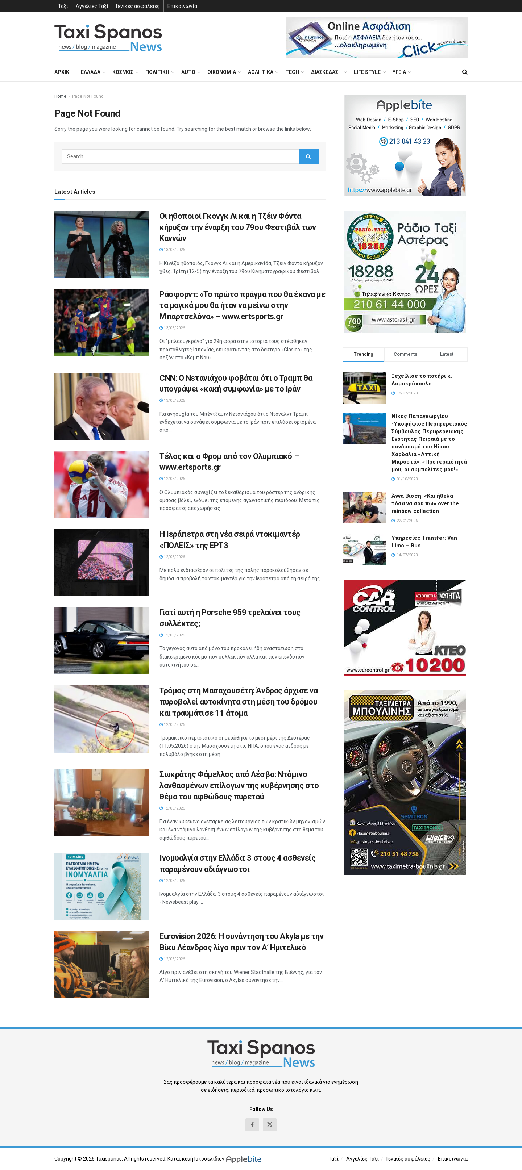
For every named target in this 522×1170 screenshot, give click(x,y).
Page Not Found (88, 96)
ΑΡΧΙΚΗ (63, 72)
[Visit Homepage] (108, 37)
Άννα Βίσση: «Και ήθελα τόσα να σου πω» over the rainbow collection (425, 503)
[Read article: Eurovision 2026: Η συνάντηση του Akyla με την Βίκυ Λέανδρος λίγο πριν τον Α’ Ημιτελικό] (101, 964)
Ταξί (63, 6)
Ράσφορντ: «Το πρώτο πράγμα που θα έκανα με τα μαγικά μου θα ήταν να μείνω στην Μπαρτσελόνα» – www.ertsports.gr (243, 305)
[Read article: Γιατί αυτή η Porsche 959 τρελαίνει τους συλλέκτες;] (101, 640)
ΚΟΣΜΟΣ (122, 72)
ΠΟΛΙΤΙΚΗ (157, 72)
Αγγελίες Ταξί (92, 6)
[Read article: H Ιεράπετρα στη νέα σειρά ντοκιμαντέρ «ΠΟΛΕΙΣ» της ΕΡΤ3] (101, 562)
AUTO (188, 72)
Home (60, 96)
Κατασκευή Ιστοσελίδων (195, 1159)
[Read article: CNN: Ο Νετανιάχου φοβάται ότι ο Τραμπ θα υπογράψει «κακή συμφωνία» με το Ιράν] (101, 406)
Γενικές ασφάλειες (138, 6)
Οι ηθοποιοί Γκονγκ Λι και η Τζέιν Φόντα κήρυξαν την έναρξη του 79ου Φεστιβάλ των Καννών (238, 227)
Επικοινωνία (182, 6)
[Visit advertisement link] (377, 37)
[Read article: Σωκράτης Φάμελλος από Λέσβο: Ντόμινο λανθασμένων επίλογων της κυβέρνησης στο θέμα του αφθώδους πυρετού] (101, 802)
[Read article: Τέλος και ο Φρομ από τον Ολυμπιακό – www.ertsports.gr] (101, 484)
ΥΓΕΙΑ (399, 72)
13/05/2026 (172, 249)
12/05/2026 (172, 478)
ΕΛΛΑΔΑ (90, 72)
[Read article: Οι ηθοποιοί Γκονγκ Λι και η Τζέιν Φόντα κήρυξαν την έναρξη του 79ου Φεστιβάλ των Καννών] (101, 244)
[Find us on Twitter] (270, 1124)
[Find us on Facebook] (252, 1124)
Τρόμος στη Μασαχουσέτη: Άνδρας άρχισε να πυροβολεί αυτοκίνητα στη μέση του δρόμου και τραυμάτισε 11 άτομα (239, 702)
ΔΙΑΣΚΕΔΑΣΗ (326, 72)
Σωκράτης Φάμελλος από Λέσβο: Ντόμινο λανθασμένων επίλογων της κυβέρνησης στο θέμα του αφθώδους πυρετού (239, 785)
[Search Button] (465, 72)
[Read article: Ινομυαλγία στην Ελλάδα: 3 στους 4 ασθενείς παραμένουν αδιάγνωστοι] (101, 886)
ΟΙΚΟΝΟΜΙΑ (221, 72)
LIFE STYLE (367, 72)
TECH (292, 72)
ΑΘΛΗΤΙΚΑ (260, 72)
